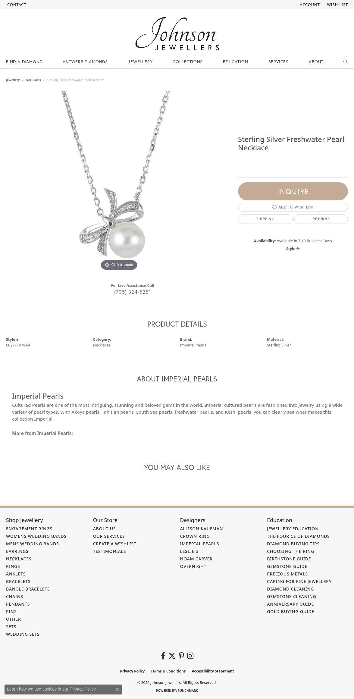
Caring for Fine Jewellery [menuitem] (299, 581)
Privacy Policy (132, 671)
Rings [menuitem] (13, 566)
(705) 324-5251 (132, 292)
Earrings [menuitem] (17, 551)
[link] (16, 4)
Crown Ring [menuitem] (195, 536)
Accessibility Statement (213, 671)
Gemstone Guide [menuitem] (287, 566)
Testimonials (109, 551)
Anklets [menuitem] (16, 574)
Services (278, 61)
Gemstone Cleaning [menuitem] (291, 596)
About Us (104, 528)
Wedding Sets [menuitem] (23, 634)
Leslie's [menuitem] (189, 551)
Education (235, 61)
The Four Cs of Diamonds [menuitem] (298, 536)
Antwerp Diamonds (85, 61)
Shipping (265, 219)
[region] (119, 181)
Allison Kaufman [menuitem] (201, 528)
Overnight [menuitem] (193, 566)
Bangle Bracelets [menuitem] (28, 589)
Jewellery (140, 61)
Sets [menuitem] (11, 626)
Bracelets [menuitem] (18, 581)
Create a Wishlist (114, 544)
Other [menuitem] (13, 619)
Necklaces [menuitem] (18, 559)
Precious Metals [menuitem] (287, 574)
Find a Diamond (24, 61)
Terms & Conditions (168, 671)
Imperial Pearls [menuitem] (199, 544)
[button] (309, 4)
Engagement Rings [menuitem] (29, 528)
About (316, 61)
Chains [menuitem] (14, 596)
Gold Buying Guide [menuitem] (290, 611)
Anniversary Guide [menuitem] (290, 604)
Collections (188, 61)
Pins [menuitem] (11, 611)
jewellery (13, 80)
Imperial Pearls (193, 345)
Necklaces (33, 80)
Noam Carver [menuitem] (196, 559)
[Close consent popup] (117, 689)
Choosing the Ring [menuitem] (290, 551)
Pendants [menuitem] (18, 604)
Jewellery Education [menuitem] (293, 528)
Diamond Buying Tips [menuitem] (293, 544)
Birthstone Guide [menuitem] (289, 559)
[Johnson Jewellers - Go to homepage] (177, 33)
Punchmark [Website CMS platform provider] (188, 690)
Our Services (109, 536)
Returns (321, 219)
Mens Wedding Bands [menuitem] (32, 544)
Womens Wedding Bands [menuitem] (36, 536)
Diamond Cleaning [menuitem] (290, 589)
